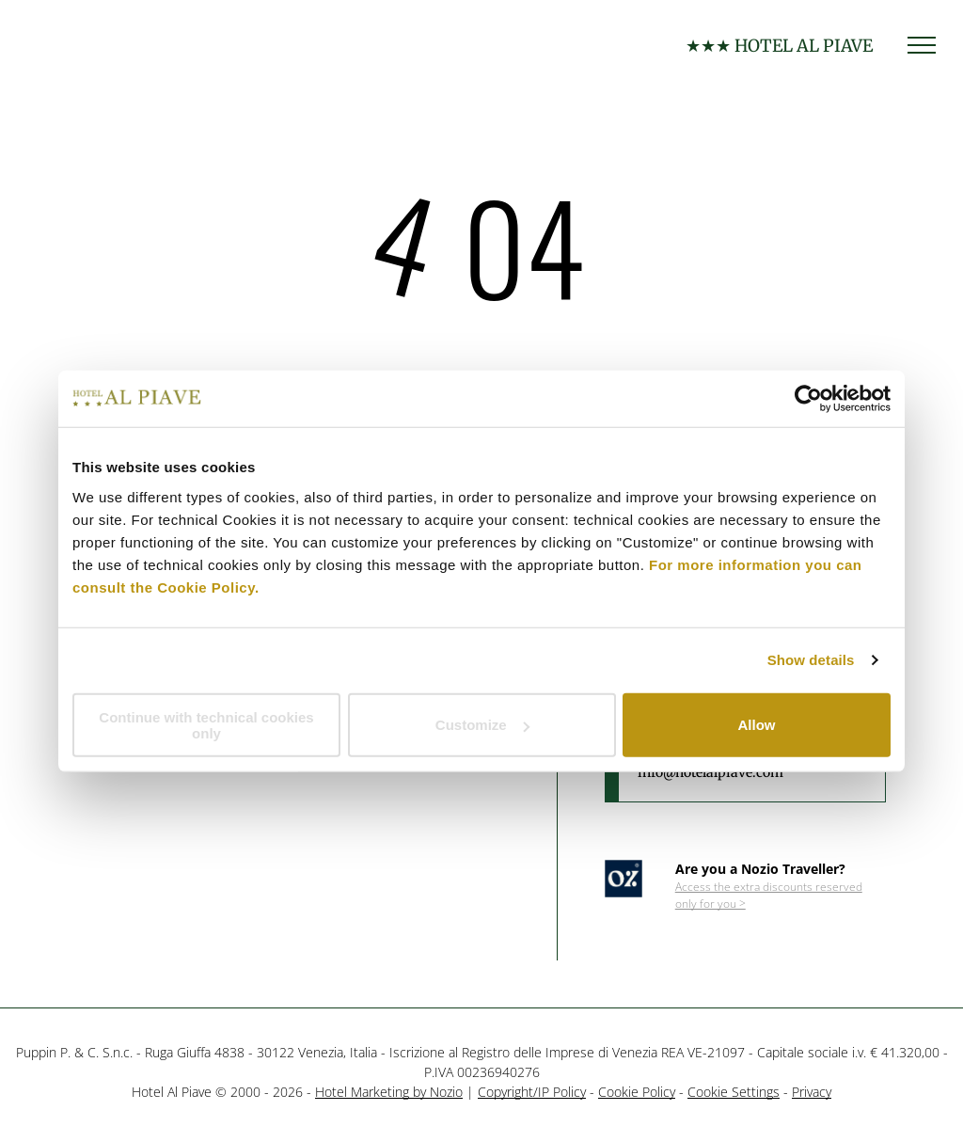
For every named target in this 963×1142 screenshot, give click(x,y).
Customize (482, 725)
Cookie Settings (733, 1092)
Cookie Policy (636, 1092)
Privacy (811, 1092)
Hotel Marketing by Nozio (389, 1092)
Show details (811, 660)
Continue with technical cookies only (206, 724)
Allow (757, 725)
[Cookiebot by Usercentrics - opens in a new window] (808, 399)
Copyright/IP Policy (532, 1092)
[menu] (921, 45)
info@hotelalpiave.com (710, 772)
